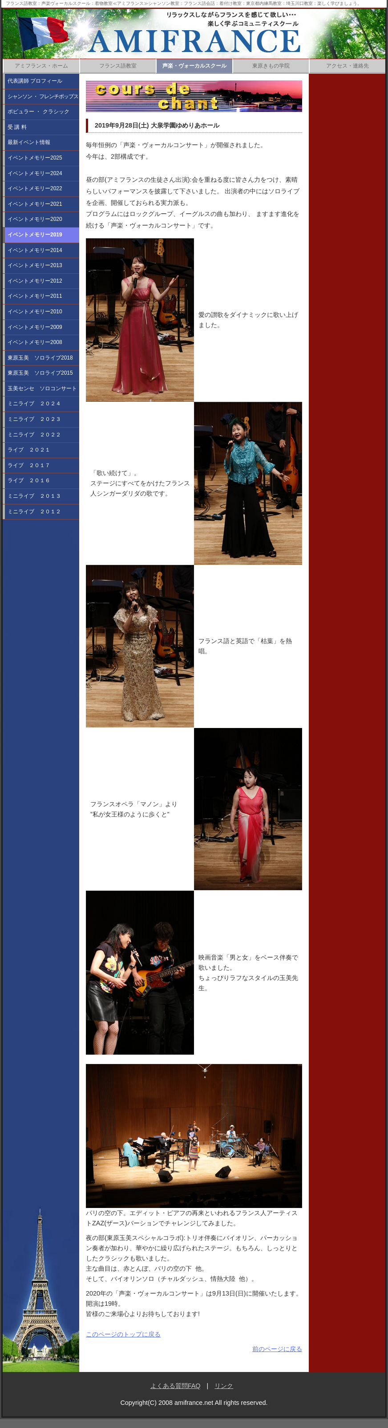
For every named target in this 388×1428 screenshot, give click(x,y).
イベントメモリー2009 (35, 327)
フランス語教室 (118, 66)
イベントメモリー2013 (35, 265)
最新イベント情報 (29, 142)
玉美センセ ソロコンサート (42, 388)
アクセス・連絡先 (347, 66)
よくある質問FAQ (175, 1385)
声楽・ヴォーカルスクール (194, 66)
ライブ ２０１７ (29, 465)
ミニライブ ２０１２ (34, 511)
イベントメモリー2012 (35, 281)
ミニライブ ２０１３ (34, 496)
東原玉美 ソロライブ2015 (40, 373)
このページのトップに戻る (123, 1334)
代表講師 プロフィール (35, 81)
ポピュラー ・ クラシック (38, 111)
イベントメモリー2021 (35, 204)
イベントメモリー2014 (35, 250)
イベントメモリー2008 (35, 342)
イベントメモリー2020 (35, 219)
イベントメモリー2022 (35, 188)
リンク (223, 1385)
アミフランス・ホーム (41, 66)
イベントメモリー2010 (35, 311)
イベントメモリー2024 (35, 173)
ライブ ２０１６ (29, 480)
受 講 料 (17, 127)
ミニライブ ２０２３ (34, 419)
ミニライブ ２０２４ (34, 403)
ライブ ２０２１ (29, 450)
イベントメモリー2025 (35, 158)
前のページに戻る (277, 1348)
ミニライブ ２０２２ (34, 435)
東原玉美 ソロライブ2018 (40, 358)
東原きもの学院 (271, 66)
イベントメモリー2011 (35, 296)
